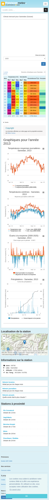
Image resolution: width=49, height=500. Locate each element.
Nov (5, 110)
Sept (5, 105)
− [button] (4, 339)
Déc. (5, 113)
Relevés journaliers (24, 390)
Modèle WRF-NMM (6, 461)
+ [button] (4, 336)
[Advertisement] (24, 37)
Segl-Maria (24, 418)
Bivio (24, 432)
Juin (5, 96)
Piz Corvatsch (24, 411)
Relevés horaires (24, 383)
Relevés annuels (24, 396)
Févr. (5, 85)
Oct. (5, 107)
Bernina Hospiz (24, 425)
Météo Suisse (11, 133)
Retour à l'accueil (13, 3)
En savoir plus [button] (15, 489)
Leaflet (3, 350)
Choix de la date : (40, 55)
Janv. (5, 82)
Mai (5, 93)
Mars (5, 88)
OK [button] (26, 496)
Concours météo (6, 470)
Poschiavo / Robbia (24, 439)
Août (5, 102)
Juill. (5, 99)
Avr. (5, 91)
